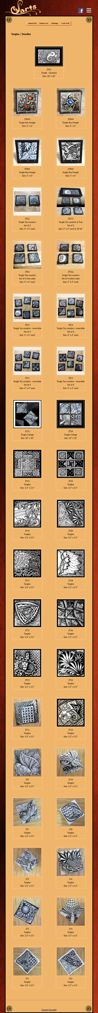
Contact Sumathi (49, 1010)
